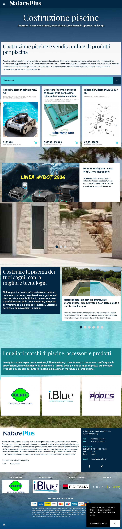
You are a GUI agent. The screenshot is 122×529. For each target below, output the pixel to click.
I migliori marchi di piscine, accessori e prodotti (57, 353)
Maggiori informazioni (98, 523)
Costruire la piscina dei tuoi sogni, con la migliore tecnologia (29, 277)
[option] (20, 116)
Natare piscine (26, 3)
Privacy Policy (23, 460)
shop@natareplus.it (98, 459)
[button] (56, 246)
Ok (115, 523)
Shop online (8, 80)
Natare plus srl (19, 433)
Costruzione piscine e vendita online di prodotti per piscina (56, 49)
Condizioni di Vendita (10, 460)
